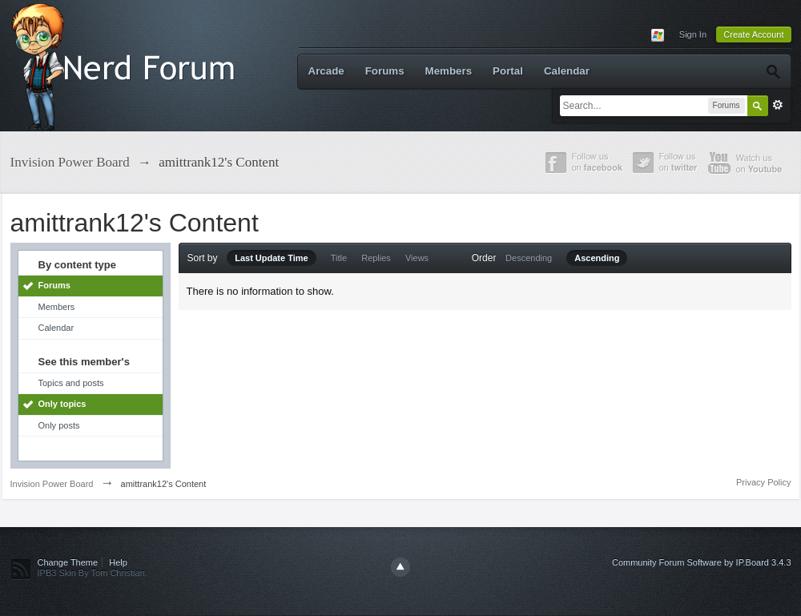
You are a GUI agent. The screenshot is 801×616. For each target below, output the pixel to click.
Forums (385, 71)
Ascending (596, 258)
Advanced (777, 105)
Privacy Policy (763, 482)
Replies (376, 258)
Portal (508, 71)
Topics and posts (71, 383)
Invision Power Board (52, 484)
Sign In (692, 34)
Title (339, 258)
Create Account (753, 34)
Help (118, 562)
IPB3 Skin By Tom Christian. (92, 573)
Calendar (567, 71)
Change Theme (68, 562)
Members (449, 71)
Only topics (62, 404)
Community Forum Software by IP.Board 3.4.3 (701, 562)
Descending (528, 258)
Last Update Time (271, 258)
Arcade (326, 71)
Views (417, 258)
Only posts (59, 425)
